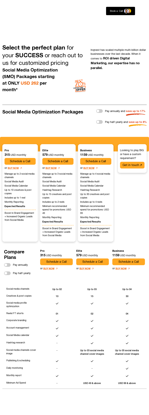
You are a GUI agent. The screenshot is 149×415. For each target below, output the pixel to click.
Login (143, 11)
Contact (142, 22)
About (112, 22)
